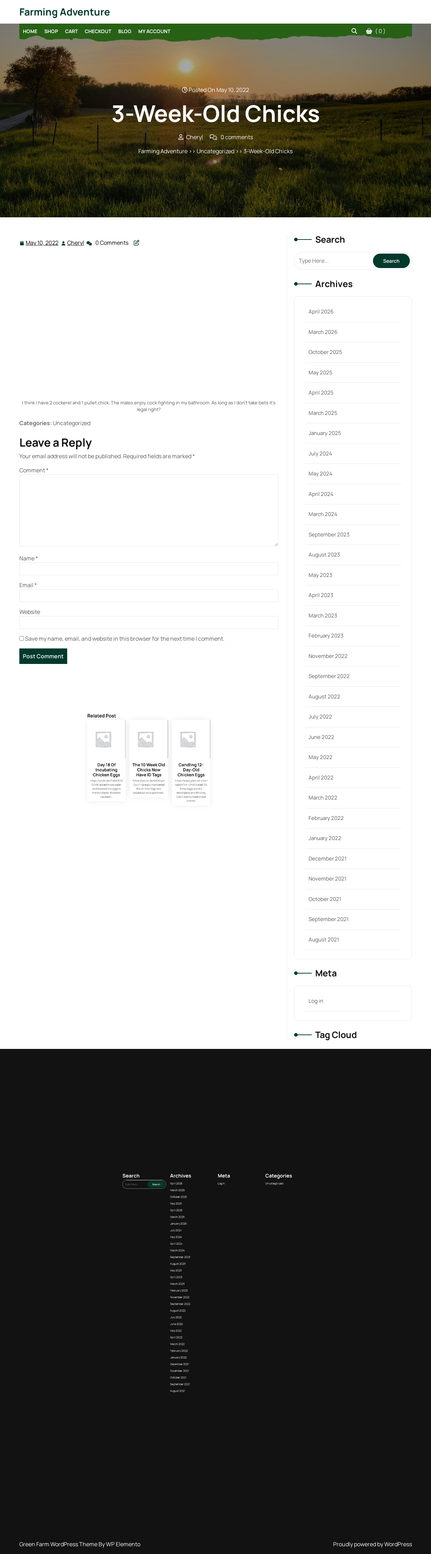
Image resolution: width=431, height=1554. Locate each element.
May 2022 (320, 757)
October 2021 (325, 899)
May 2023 (320, 575)
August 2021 (324, 939)
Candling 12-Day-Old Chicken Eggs (160, 816)
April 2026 (321, 311)
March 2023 (323, 615)
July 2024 (320, 453)
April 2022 (321, 777)
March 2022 (323, 797)
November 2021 (328, 878)
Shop (51, 31)
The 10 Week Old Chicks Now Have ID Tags (148, 816)
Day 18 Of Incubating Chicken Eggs (137, 816)
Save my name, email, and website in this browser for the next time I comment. (124, 638)
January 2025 (325, 433)
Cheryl (76, 242)
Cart (71, 31)
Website (29, 612)
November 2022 (328, 656)
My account (154, 31)
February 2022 (326, 818)
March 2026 (323, 332)
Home (30, 31)
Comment (34, 470)
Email (28, 585)
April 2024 (321, 494)
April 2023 (321, 595)
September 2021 (329, 919)
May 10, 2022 (42, 243)
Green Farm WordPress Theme (59, 1544)
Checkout (98, 31)
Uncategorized (231, 1306)
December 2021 (328, 858)
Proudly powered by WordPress (372, 1544)
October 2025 (325, 352)
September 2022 (329, 676)
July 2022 (320, 716)
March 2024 (323, 514)
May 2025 (320, 372)
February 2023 (326, 635)
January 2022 (325, 838)
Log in (316, 1001)
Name (28, 558)
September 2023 (329, 534)
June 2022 (321, 737)
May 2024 (320, 473)
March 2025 (323, 413)
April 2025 (321, 392)
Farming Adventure (64, 11)
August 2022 (324, 696)
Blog (124, 31)
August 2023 (324, 554)
